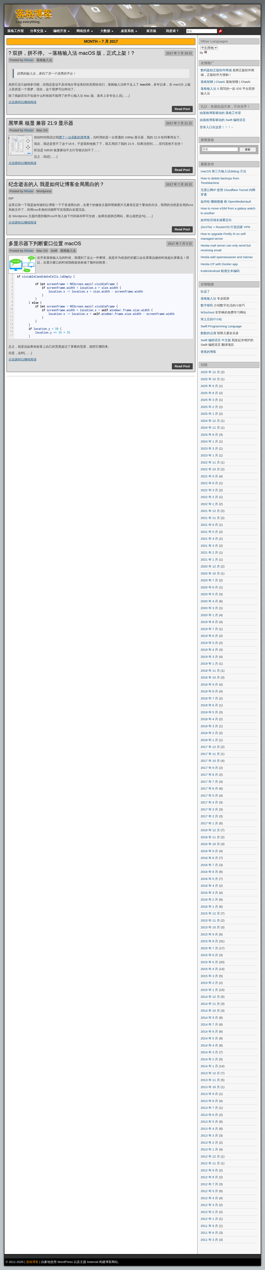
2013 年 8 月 (209, 1101)
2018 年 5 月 (209, 712)
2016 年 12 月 (210, 830)
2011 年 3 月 (209, 1239)
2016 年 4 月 (209, 885)
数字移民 (207, 305)
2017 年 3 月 (209, 809)
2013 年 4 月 (209, 1128)
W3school (207, 312)
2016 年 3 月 (209, 892)
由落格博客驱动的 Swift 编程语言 (223, 120)
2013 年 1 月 (209, 1149)
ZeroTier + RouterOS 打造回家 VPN (225, 227)
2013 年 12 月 (210, 1073)
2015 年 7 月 (209, 948)
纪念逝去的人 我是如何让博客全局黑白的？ (56, 184)
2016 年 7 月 (209, 865)
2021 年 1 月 (209, 559)
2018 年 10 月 (210, 677)
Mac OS (42, 130)
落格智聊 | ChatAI (213, 81)
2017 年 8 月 (209, 774)
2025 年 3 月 (209, 400)
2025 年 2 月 (209, 407)
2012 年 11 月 (210, 1163)
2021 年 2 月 (209, 552)
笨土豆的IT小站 (211, 319)
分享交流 (36, 31)
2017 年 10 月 (210, 760)
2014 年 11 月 (210, 1003)
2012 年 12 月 (210, 1156)
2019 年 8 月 (209, 622)
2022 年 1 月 (209, 504)
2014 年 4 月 (209, 1045)
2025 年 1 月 (209, 413)
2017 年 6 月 (209, 788)
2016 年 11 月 (210, 837)
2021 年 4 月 (209, 538)
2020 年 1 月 (209, 615)
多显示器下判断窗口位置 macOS (44, 243)
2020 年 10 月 (210, 573)
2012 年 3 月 (209, 1205)
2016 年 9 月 (209, 851)
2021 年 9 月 (209, 524)
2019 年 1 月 (209, 663)
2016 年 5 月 (209, 879)
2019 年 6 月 (209, 635)
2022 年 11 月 (210, 462)
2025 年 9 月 (209, 386)
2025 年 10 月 (210, 379)
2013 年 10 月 (210, 1087)
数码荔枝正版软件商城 (216, 70)
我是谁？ (172, 31)
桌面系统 (127, 31)
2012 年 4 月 (209, 1198)
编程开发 (59, 31)
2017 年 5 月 (209, 795)
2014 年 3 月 (209, 1052)
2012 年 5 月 (209, 1191)
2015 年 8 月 (209, 941)
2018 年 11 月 (210, 670)
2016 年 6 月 (209, 871)
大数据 (105, 31)
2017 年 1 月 (209, 823)
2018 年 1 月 (209, 740)
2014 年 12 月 (210, 996)
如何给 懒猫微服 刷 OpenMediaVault (226, 201)
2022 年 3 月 (209, 490)
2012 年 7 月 (209, 1184)
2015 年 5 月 (209, 962)
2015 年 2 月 (209, 983)
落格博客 (34, 14)
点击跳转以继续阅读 (22, 102)
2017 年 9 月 (209, 767)
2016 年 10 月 (210, 844)
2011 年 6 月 (209, 1232)
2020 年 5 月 (209, 594)
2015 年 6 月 (209, 955)
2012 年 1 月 (209, 1218)
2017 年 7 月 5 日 (180, 243)
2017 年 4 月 (209, 802)
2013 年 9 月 (209, 1094)
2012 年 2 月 (209, 1212)
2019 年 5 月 (209, 643)
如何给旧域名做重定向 (216, 220)
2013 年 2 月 (209, 1142)
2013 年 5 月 (209, 1121)
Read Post (182, 109)
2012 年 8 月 (209, 1177)
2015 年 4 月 (209, 969)
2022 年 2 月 (209, 497)
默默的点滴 (208, 333)
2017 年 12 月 (210, 747)
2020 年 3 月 (209, 608)
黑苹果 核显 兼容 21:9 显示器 (40, 123)
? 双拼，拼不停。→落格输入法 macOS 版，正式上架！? (71, 53)
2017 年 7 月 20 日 (179, 184)
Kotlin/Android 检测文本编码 (220, 271)
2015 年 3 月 (209, 976)
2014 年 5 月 (209, 1038)
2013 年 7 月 (209, 1107)
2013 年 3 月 (209, 1135)
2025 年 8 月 (209, 393)
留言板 (151, 31)
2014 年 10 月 (210, 1010)
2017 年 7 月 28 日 (179, 53)
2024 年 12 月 (210, 420)
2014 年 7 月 (209, 1024)
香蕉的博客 (208, 351)
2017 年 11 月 (210, 754)
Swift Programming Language (221, 326)
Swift (54, 250)
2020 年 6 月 (209, 587)
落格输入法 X (210, 88)
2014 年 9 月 (209, 1017)
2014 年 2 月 (209, 1059)
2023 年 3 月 (209, 448)
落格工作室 (15, 31)
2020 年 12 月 (210, 566)
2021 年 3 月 (209, 545)
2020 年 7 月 (209, 580)
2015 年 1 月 (209, 990)
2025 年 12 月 (210, 372)
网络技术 (83, 31)
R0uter (29, 60)
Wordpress (43, 191)
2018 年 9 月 (209, 684)
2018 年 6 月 (209, 705)
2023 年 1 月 (209, 455)
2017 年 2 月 (209, 816)
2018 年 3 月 (209, 726)
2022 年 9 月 (209, 476)
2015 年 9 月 (209, 934)
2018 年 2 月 (209, 733)
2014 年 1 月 (209, 1066)
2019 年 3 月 (209, 656)
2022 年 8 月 (209, 483)
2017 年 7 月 (209, 781)
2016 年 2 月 (209, 899)
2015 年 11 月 (210, 920)
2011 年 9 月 (209, 1226)
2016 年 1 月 (209, 906)
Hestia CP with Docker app (219, 264)
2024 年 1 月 (209, 441)
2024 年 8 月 (209, 434)
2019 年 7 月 (209, 629)
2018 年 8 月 (209, 691)
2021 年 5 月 (209, 531)
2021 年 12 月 (210, 511)
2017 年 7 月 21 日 (179, 123)
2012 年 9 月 (209, 1170)
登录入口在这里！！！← (217, 127)
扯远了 (205, 291)
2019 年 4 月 (209, 649)
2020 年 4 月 (209, 601)
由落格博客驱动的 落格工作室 (220, 113)
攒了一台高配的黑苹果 (74, 137)
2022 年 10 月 (210, 469)
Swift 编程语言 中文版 (216, 340)
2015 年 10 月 (210, 927)
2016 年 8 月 (209, 858)
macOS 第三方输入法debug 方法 (223, 171)
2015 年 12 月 (210, 913)
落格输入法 (44, 60)
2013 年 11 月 (210, 1080)
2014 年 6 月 (209, 1031)
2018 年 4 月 (209, 719)
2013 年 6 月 (209, 1114)
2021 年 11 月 (210, 518)
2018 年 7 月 (209, 698)
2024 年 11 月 (210, 427)
